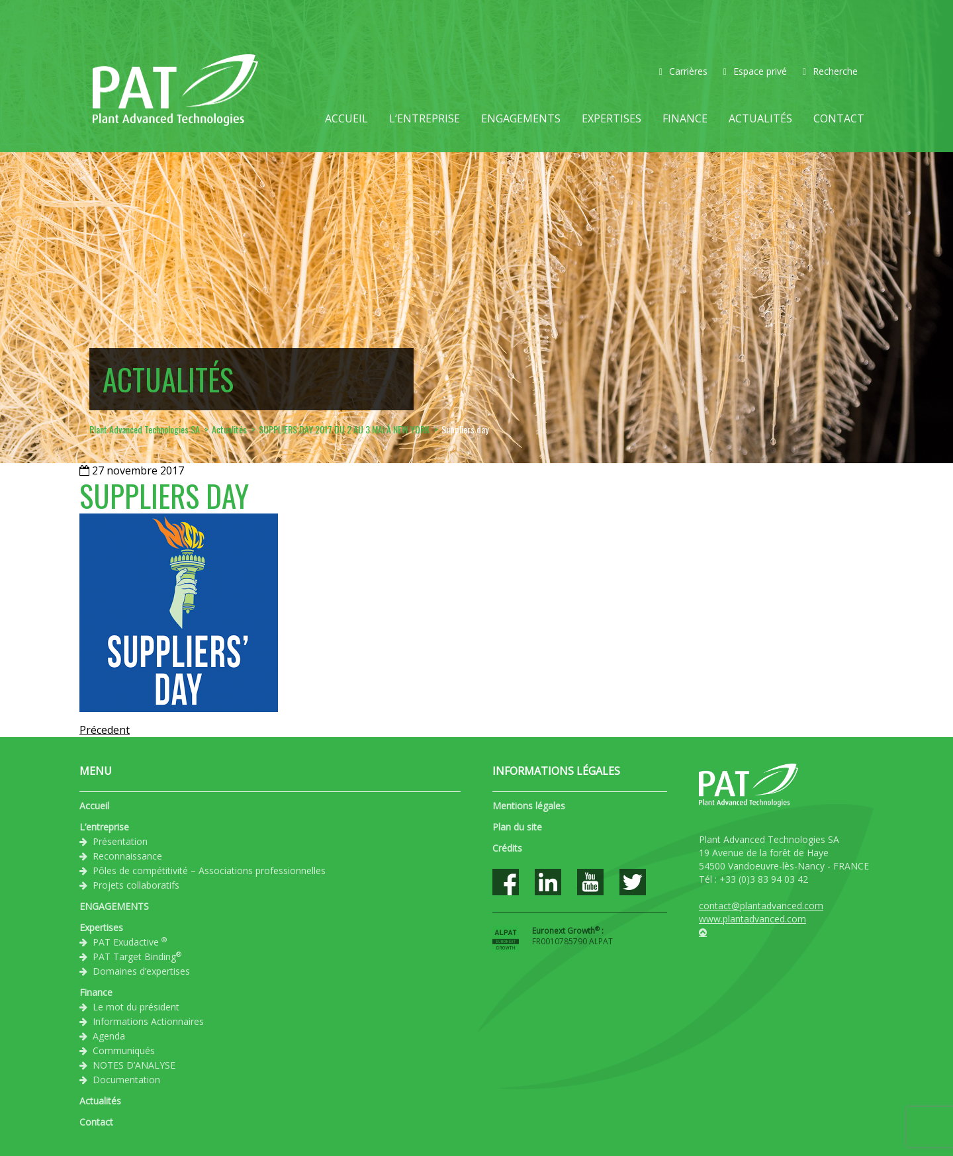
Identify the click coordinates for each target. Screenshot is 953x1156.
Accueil (346, 118)
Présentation (120, 841)
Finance (684, 118)
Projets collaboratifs (136, 885)
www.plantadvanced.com (752, 918)
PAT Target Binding (137, 956)
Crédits (507, 848)
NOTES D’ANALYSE (134, 1065)
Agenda (109, 1036)
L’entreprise (424, 118)
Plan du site (517, 827)
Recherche (830, 71)
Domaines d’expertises (141, 971)
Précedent (104, 730)
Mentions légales (528, 805)
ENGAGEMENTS (521, 118)
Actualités (760, 118)
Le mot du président (136, 1006)
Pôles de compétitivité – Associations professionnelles (209, 870)
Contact (838, 118)
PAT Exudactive (130, 941)
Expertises (611, 118)
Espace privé (755, 71)
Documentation (126, 1079)
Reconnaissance (127, 856)
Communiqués (124, 1050)
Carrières (683, 71)
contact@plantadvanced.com (761, 905)
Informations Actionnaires (148, 1021)
